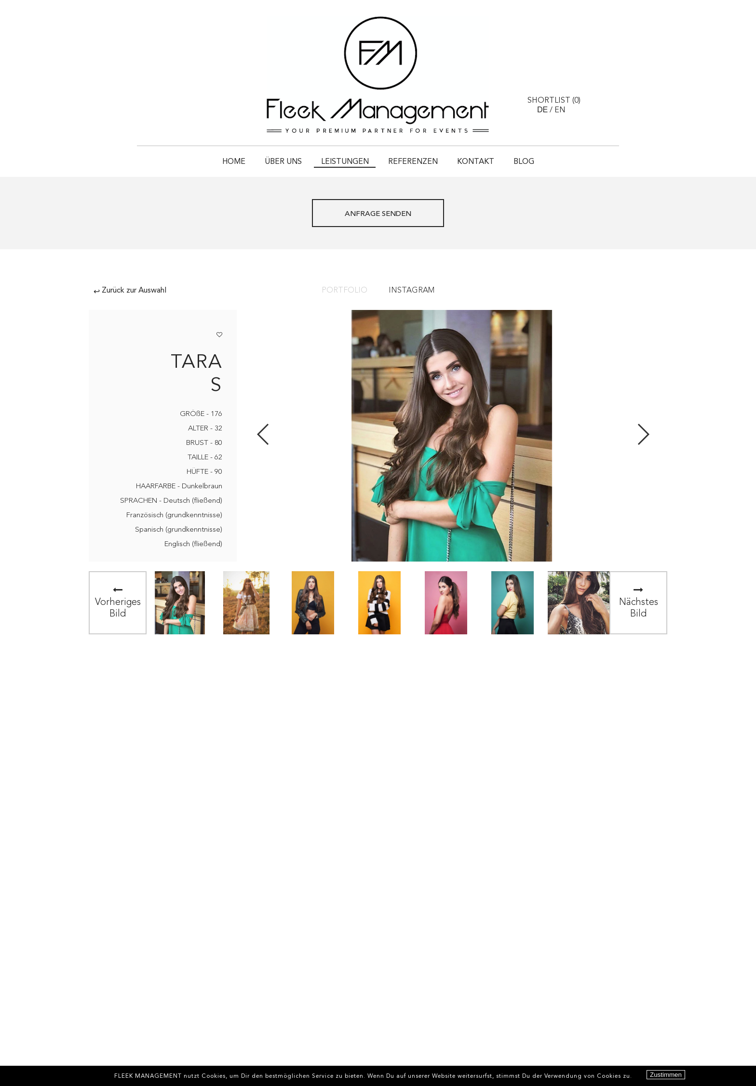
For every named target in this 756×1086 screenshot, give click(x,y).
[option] (179, 602)
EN (560, 110)
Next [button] (642, 434)
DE (542, 110)
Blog (523, 162)
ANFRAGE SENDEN (378, 214)
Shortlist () (553, 101)
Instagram (411, 291)
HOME (233, 162)
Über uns (283, 162)
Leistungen (345, 162)
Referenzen (413, 162)
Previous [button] (263, 434)
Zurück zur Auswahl (130, 291)
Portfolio (344, 291)
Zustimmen (666, 1074)
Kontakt (475, 162)
